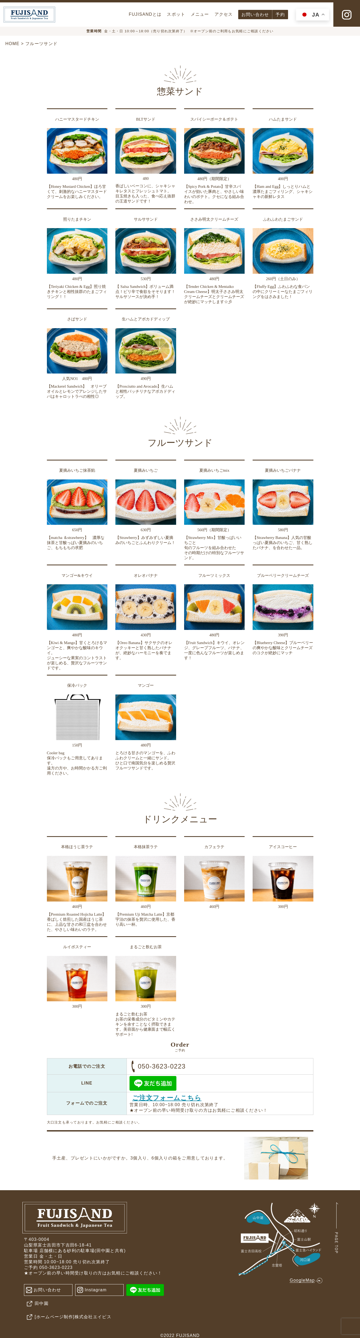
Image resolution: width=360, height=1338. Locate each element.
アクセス (224, 14)
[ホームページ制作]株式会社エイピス (67, 1317)
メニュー (200, 14)
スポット (176, 14)
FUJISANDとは (145, 14)
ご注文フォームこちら (166, 1097)
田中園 (36, 1304)
